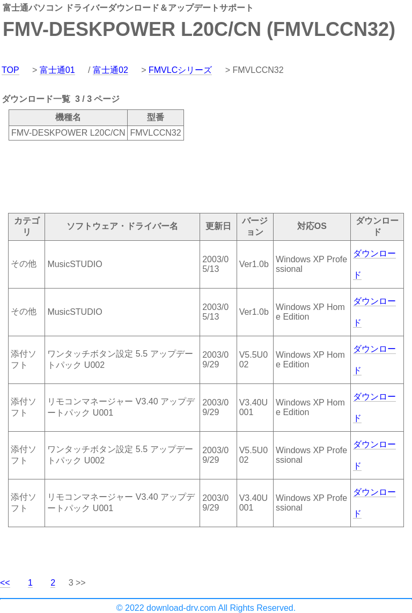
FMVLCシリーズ (180, 70)
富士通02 (110, 70)
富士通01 (57, 70)
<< (5, 582)
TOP (10, 70)
